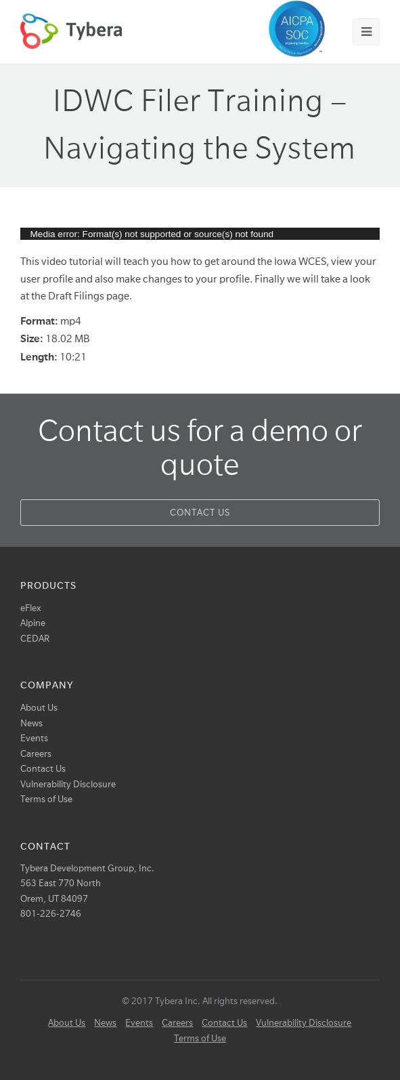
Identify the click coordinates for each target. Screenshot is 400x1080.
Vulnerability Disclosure (68, 784)
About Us (39, 708)
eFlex (30, 608)
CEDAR (34, 639)
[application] (200, 234)
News (31, 723)
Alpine (32, 623)
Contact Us (200, 512)
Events (34, 738)
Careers (35, 754)
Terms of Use (46, 799)
